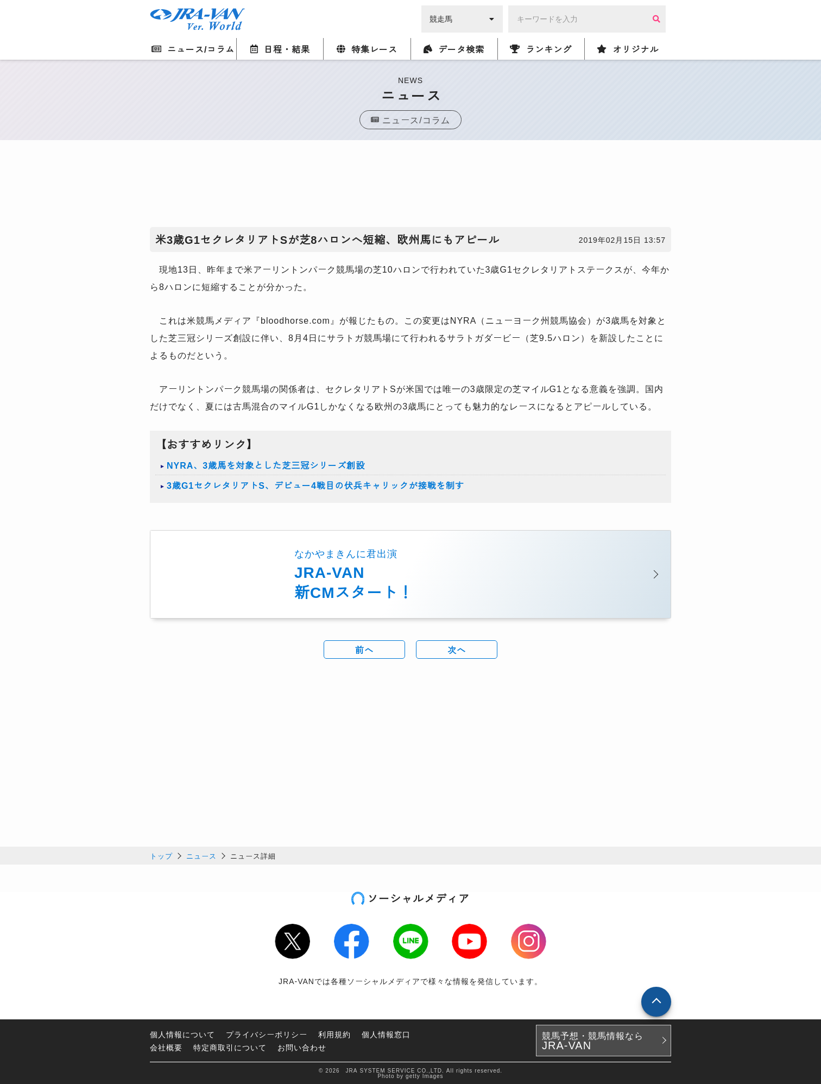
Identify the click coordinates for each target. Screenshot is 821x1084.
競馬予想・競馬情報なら (592, 1041)
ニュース (201, 855)
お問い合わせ (301, 1047)
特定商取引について (230, 1047)
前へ (364, 649)
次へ (456, 649)
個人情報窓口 (386, 1034)
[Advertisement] (410, 186)
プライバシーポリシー (266, 1034)
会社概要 (166, 1047)
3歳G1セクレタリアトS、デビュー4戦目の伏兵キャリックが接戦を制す (315, 484)
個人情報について (182, 1034)
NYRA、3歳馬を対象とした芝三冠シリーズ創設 (266, 464)
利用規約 (334, 1034)
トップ (161, 855)
